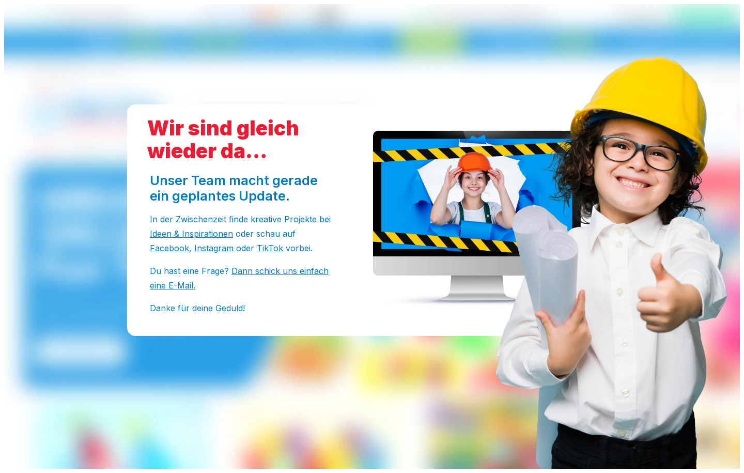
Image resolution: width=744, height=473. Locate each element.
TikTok (270, 248)
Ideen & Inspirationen (191, 233)
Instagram (214, 248)
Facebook (169, 248)
